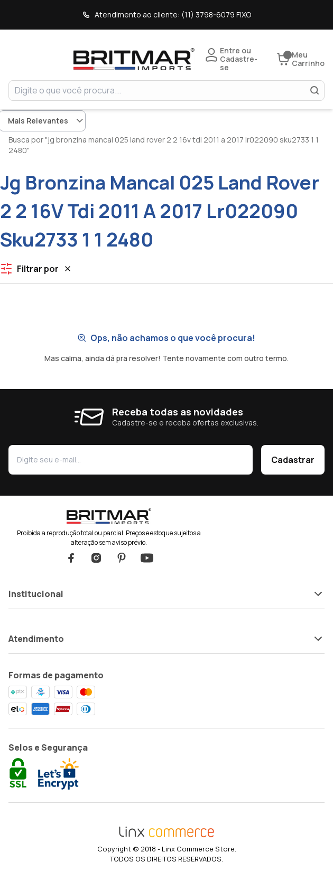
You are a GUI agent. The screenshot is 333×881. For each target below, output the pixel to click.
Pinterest (121, 558)
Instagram (96, 558)
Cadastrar (292, 460)
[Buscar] (314, 90)
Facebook (70, 558)
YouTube (147, 558)
